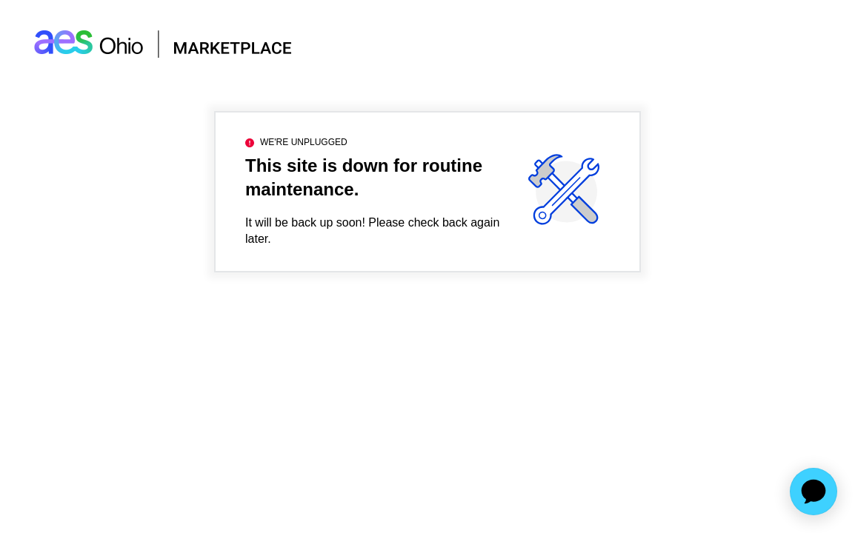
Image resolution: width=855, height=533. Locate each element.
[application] (813, 491)
